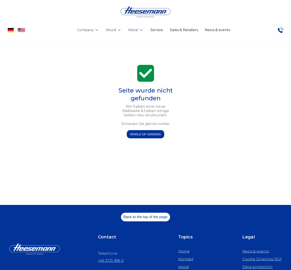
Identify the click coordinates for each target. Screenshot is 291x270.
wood (183, 267)
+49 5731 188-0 (111, 261)
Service (156, 30)
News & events (217, 30)
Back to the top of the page (145, 217)
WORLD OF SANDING (145, 134)
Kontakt (185, 259)
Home (184, 251)
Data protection (257, 267)
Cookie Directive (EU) (262, 259)
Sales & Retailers (184, 30)
